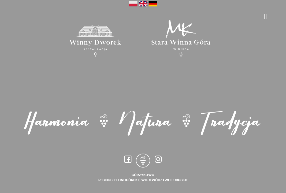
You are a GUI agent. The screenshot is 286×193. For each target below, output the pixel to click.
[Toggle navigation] (265, 16)
